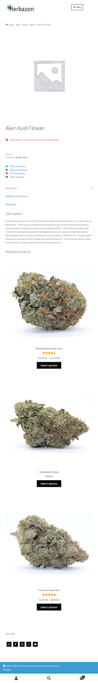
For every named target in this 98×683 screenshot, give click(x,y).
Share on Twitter (18, 166)
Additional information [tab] (16, 196)
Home (11, 24)
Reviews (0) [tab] (11, 204)
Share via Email (17, 176)
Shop (18, 24)
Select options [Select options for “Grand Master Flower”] (49, 483)
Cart (75, 676)
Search (49, 678)
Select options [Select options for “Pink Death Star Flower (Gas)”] (49, 365)
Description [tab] (11, 188)
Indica (32, 24)
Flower (25, 24)
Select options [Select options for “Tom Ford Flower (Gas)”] (49, 607)
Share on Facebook (18, 169)
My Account (16, 678)
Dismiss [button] (6, 669)
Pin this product (17, 173)
